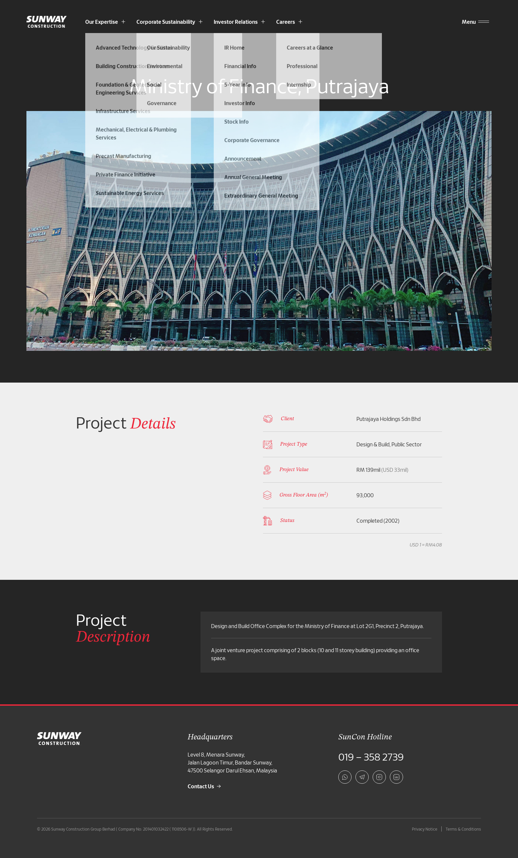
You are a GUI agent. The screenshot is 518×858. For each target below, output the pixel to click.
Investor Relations (236, 22)
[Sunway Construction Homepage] (47, 22)
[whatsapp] (345, 777)
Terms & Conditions (463, 829)
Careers (285, 22)
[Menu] (469, 22)
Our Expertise (101, 22)
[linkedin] (396, 777)
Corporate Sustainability (165, 22)
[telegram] (362, 777)
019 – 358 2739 (371, 757)
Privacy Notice (424, 829)
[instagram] (379, 777)
